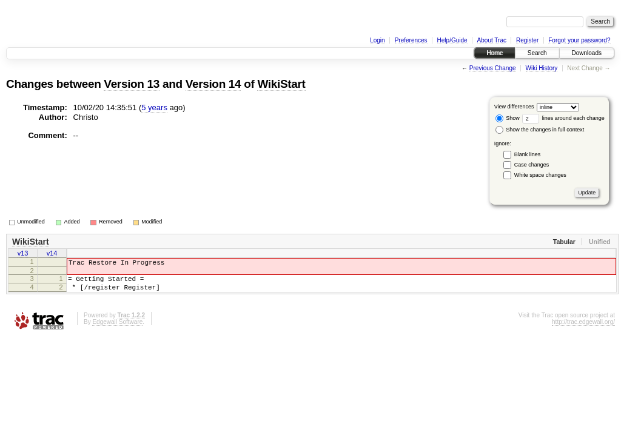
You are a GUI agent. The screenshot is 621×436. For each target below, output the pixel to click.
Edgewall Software (117, 329)
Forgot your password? (579, 40)
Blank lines (527, 154)
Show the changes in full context (540, 130)
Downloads (587, 53)
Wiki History (542, 68)
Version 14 (213, 84)
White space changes (540, 175)
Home (494, 53)
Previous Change (492, 68)
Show (507, 118)
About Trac (491, 40)
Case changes (531, 165)
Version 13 (131, 84)
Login (377, 40)
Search (537, 53)
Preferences (411, 40)
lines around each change (563, 118)
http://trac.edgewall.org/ (583, 329)
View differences (514, 107)
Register (527, 40)
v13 (23, 254)
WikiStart (281, 84)
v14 (52, 254)
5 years (154, 107)
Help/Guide (452, 40)
